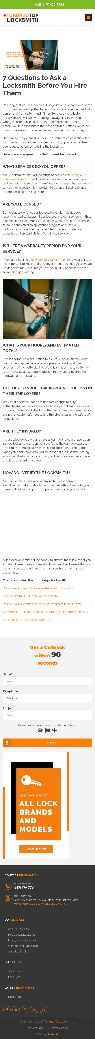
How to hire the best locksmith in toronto (30, 596)
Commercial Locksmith (23, 946)
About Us (14, 971)
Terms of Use (34, 1028)
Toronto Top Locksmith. (59, 1021)
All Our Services (18, 929)
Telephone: (11, 691)
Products (14, 977)
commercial (11, 179)
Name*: (8, 674)
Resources (15, 996)
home (75, 175)
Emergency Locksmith (22, 940)
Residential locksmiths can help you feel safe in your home (42, 604)
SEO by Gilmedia (47, 1034)
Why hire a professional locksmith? (26, 620)
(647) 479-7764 (24, 887)
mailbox (25, 179)
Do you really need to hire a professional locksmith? (38, 588)
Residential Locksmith (22, 934)
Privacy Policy (60, 1028)
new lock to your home (46, 259)
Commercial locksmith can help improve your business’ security (45, 612)
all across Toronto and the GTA (39, 903)
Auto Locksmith (18, 951)
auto (83, 175)
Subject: (8, 708)
